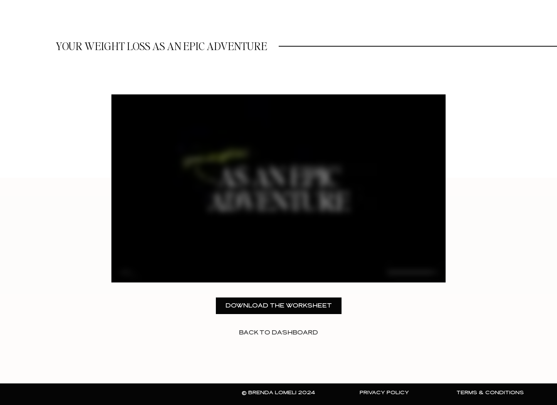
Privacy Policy (384, 392)
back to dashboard (278, 333)
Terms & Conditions (490, 392)
